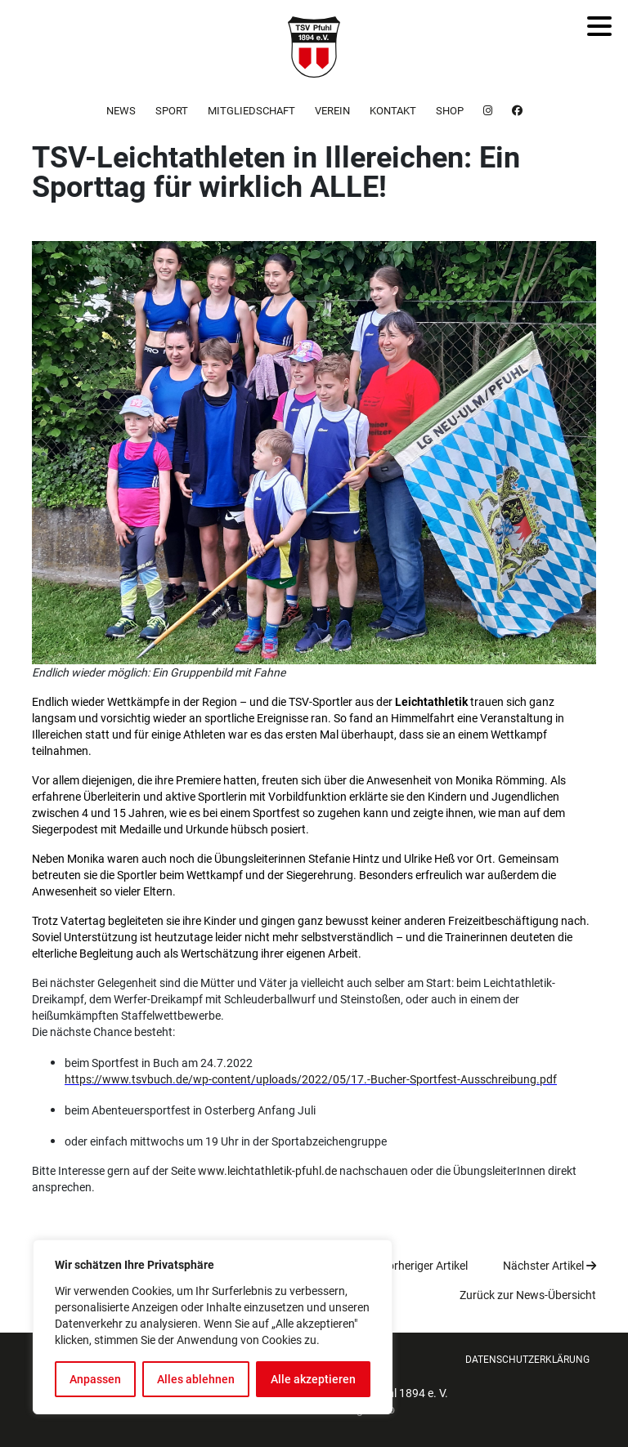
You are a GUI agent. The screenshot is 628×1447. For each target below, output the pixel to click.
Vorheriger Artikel (418, 1265)
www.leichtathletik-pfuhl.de (267, 1170)
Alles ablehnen (196, 1379)
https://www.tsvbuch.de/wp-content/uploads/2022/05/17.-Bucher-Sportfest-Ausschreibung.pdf (311, 1079)
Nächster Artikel (549, 1265)
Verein (332, 111)
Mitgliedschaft (251, 111)
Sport (171, 111)
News (121, 111)
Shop (450, 111)
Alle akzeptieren (313, 1379)
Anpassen (95, 1379)
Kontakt (393, 111)
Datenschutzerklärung (527, 1359)
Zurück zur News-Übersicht (528, 1295)
